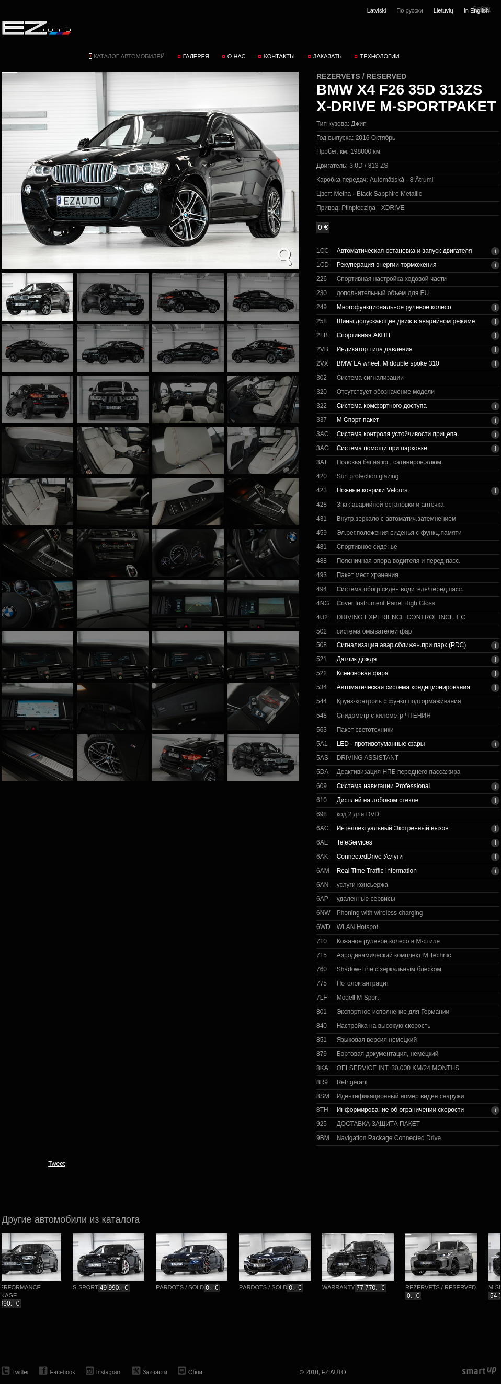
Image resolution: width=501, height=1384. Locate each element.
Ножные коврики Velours (372, 490)
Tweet (56, 1163)
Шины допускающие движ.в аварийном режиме (406, 321)
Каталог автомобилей (129, 56)
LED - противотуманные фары (381, 743)
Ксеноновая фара (363, 673)
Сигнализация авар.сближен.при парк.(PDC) (401, 645)
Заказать (327, 56)
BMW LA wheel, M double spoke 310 (388, 363)
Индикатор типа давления (375, 349)
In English (476, 10)
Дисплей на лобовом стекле (378, 800)
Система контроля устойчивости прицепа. (398, 434)
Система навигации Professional (383, 786)
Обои (195, 1372)
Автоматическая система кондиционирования (403, 687)
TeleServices (354, 842)
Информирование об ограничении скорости (400, 1109)
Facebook (62, 1372)
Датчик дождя (357, 659)
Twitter (20, 1372)
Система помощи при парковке (382, 448)
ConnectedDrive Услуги (370, 856)
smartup (479, 1371)
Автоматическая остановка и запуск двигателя (404, 250)
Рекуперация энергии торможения (387, 264)
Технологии (379, 56)
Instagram (109, 1372)
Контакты (279, 56)
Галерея (196, 56)
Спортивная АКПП (363, 335)
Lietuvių (443, 10)
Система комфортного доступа (382, 405)
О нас (236, 56)
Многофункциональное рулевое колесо (394, 307)
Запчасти (155, 1372)
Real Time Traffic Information (377, 870)
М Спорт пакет (358, 420)
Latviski (376, 10)
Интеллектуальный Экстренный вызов (393, 828)
